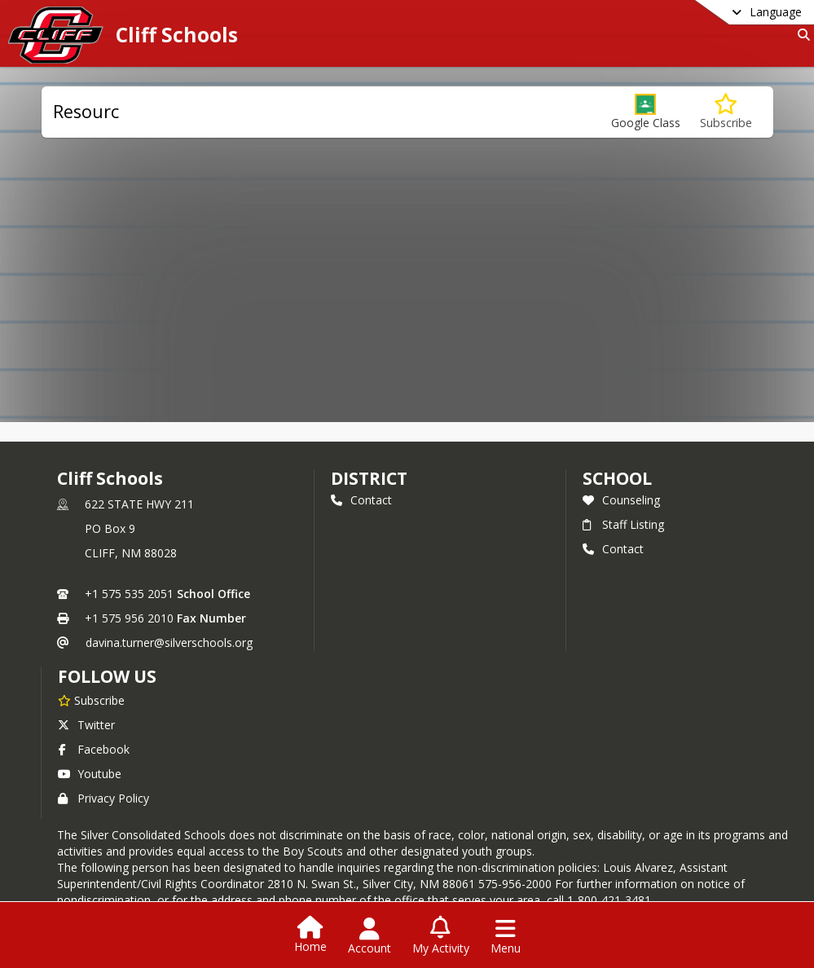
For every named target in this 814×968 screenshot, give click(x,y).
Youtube (89, 773)
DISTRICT (369, 478)
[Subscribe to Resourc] (726, 112)
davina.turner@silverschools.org (169, 642)
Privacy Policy (103, 798)
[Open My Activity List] (440, 936)
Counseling (621, 500)
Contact (361, 500)
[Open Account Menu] (369, 936)
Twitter (86, 725)
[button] (645, 112)
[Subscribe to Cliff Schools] (91, 700)
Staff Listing (623, 524)
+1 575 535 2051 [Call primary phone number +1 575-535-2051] (129, 593)
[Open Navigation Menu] (506, 936)
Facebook (94, 749)
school (617, 478)
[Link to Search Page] (800, 34)
